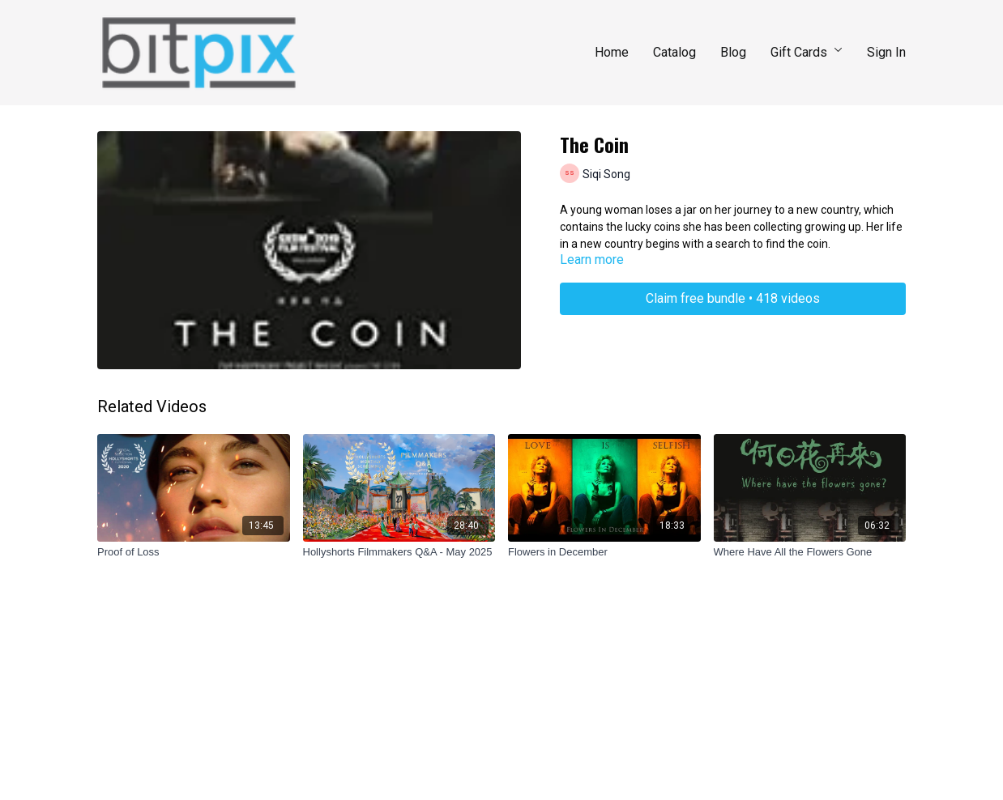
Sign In (886, 52)
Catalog (674, 52)
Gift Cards (806, 52)
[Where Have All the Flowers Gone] (810, 552)
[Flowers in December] (604, 552)
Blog (733, 52)
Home (612, 52)
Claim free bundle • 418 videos (733, 298)
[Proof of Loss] (193, 552)
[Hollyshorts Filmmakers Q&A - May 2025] (399, 552)
